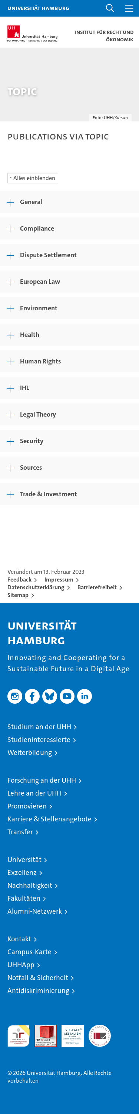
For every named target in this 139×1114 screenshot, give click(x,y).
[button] (110, 8)
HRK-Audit (69, 1032)
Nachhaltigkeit (29, 885)
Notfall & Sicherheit (37, 977)
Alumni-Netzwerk (34, 911)
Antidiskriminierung (38, 990)
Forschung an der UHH (41, 780)
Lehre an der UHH (34, 793)
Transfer (20, 832)
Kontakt (19, 939)
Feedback (19, 579)
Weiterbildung (29, 752)
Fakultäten (23, 898)
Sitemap (18, 595)
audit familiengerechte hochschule (18, 1036)
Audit (41, 1028)
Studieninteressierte (38, 739)
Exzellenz (22, 872)
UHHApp (20, 964)
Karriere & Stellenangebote (49, 819)
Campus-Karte (29, 951)
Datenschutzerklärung (35, 587)
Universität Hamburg (38, 8)
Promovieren (27, 806)
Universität (24, 859)
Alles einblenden (34, 178)
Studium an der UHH (39, 726)
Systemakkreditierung (100, 1028)
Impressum (58, 579)
